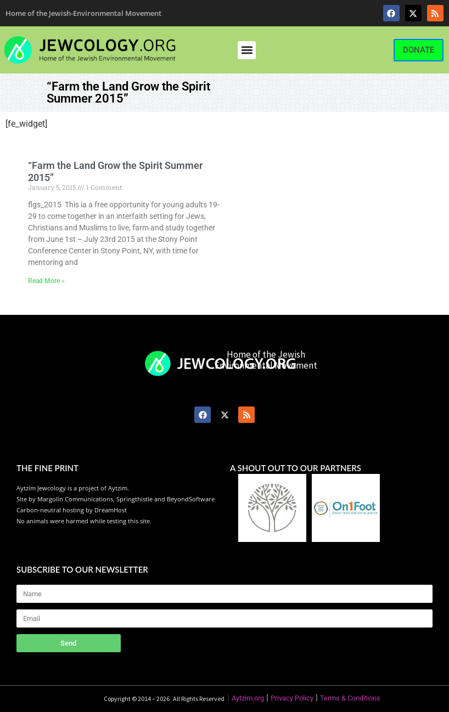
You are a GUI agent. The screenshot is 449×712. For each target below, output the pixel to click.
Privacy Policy (292, 698)
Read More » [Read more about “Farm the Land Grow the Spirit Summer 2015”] (46, 281)
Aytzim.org (248, 698)
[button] (247, 50)
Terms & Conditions (350, 698)
